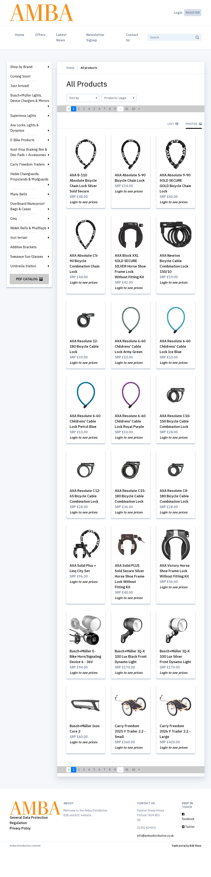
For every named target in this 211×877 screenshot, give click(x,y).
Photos (194, 124)
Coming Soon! (20, 76)
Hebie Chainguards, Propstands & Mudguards (29, 176)
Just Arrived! (19, 86)
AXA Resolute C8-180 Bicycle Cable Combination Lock (175, 509)
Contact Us (132, 37)
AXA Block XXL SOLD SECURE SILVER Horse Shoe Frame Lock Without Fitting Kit (130, 267)
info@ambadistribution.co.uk (155, 862)
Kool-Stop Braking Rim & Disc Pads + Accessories (28, 152)
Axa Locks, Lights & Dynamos (24, 127)
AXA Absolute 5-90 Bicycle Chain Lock (129, 181)
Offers (40, 35)
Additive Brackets (23, 247)
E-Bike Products (22, 140)
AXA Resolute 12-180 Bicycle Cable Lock (85, 348)
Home (20, 34)
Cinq (13, 218)
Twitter (188, 854)
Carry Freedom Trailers (27, 164)
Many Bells (18, 194)
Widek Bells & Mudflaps (28, 228)
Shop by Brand (21, 67)
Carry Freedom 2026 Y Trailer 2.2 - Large (175, 757)
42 (133, 109)
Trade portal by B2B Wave (186, 872)
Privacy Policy (20, 855)
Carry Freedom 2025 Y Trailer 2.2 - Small (130, 757)
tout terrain (18, 237)
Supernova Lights (23, 115)
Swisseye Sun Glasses (26, 256)
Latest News (61, 37)
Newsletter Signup (95, 37)
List (173, 124)
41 (126, 109)
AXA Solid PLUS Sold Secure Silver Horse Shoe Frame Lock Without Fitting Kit (130, 596)
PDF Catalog (29, 279)
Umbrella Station (23, 266)
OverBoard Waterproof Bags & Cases (27, 206)
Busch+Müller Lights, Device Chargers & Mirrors (29, 98)
